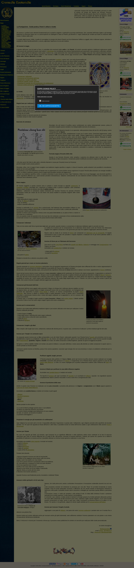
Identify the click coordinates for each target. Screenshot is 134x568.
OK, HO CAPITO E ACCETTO (49, 106)
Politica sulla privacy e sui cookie (44, 96)
